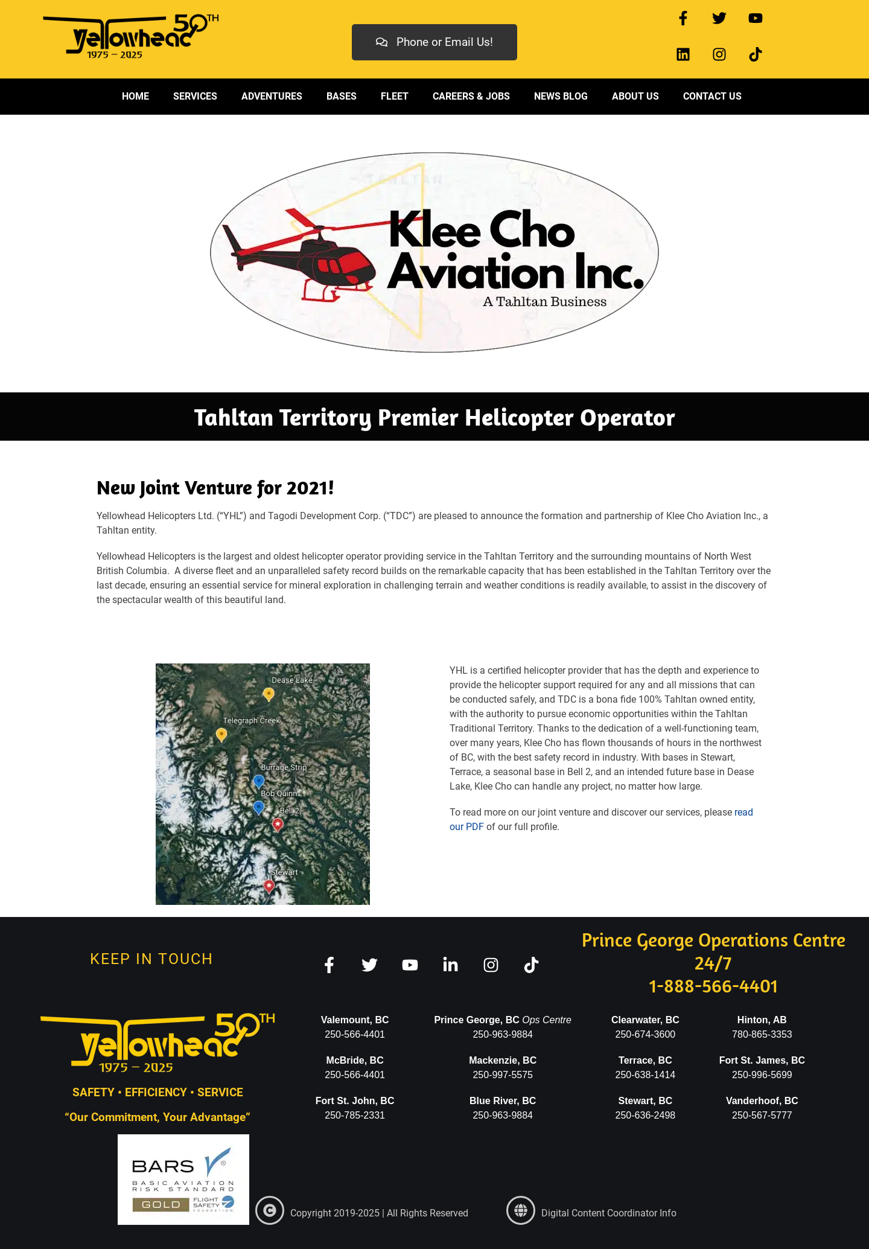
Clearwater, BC (645, 1020)
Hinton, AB (762, 1020)
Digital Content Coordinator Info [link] (608, 1213)
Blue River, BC (503, 1101)
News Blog (561, 96)
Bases (341, 96)
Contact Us (712, 96)
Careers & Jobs (471, 96)
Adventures (271, 96)
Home (135, 96)
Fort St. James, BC (762, 1060)
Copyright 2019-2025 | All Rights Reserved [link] (379, 1213)
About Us (635, 96)
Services (195, 96)
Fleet (395, 96)
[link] (269, 1210)
